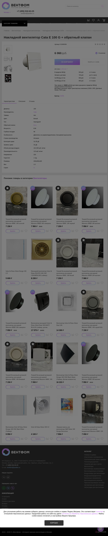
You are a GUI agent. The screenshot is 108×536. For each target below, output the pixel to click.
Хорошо (54, 523)
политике (99, 511)
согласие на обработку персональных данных (80, 514)
